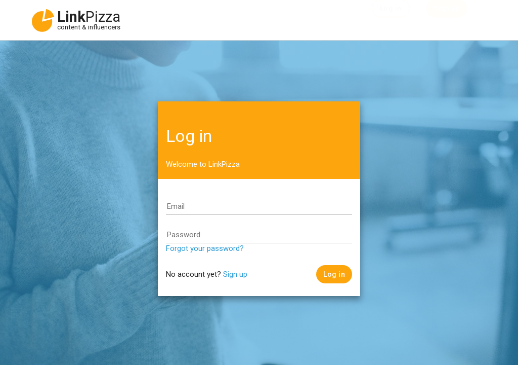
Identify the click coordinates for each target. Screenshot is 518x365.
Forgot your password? (205, 248)
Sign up (235, 274)
